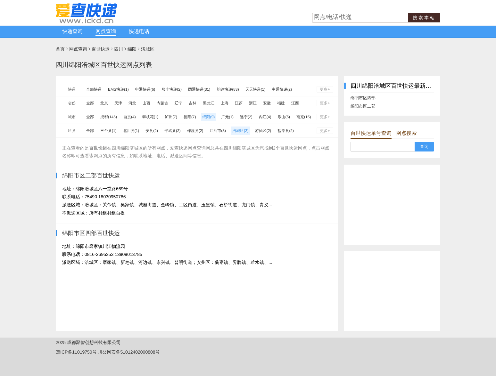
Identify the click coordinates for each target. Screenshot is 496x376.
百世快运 (101, 49)
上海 (224, 103)
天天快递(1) (255, 89)
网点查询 (105, 31)
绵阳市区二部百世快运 (91, 175)
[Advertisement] (392, 205)
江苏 (239, 103)
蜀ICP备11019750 (74, 352)
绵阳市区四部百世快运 (91, 233)
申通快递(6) (145, 89)
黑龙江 (208, 103)
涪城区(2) (240, 130)
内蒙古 (162, 103)
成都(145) (108, 117)
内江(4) (265, 117)
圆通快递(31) (199, 89)
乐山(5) (283, 117)
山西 (146, 103)
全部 (90, 103)
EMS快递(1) (118, 89)
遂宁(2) (246, 117)
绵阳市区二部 (363, 106)
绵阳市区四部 (363, 97)
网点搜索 (406, 133)
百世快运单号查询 (371, 133)
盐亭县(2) (285, 130)
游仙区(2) (263, 130)
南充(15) (303, 117)
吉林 (192, 103)
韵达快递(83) (228, 89)
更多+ (325, 89)
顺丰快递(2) (171, 89)
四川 (118, 49)
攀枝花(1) (150, 117)
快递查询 (72, 31)
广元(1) (227, 117)
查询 (424, 146)
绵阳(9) (209, 117)
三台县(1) (108, 130)
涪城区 (147, 49)
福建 (281, 103)
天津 (118, 103)
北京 (104, 103)
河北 (132, 103)
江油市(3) (218, 130)
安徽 (267, 103)
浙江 (253, 103)
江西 (295, 103)
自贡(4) (129, 117)
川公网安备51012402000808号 (129, 352)
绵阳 (132, 49)
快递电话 (139, 31)
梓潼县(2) (195, 130)
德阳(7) (190, 117)
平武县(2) (172, 130)
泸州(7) (171, 117)
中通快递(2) (282, 89)
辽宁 (178, 103)
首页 (60, 49)
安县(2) (151, 130)
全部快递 (94, 89)
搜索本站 (424, 17)
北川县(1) (131, 130)
